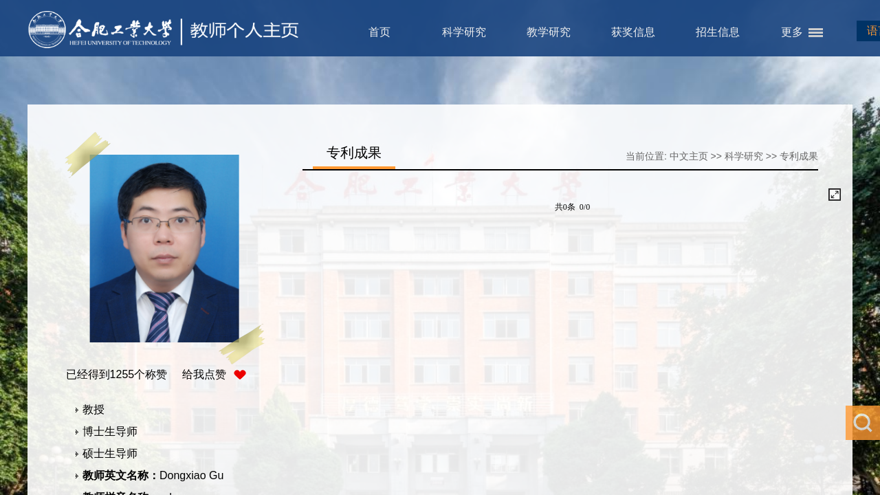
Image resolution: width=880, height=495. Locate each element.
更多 (792, 32)
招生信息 (718, 32)
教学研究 (549, 32)
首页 (379, 32)
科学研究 (464, 32)
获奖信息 (633, 32)
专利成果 (799, 156)
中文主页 (689, 156)
